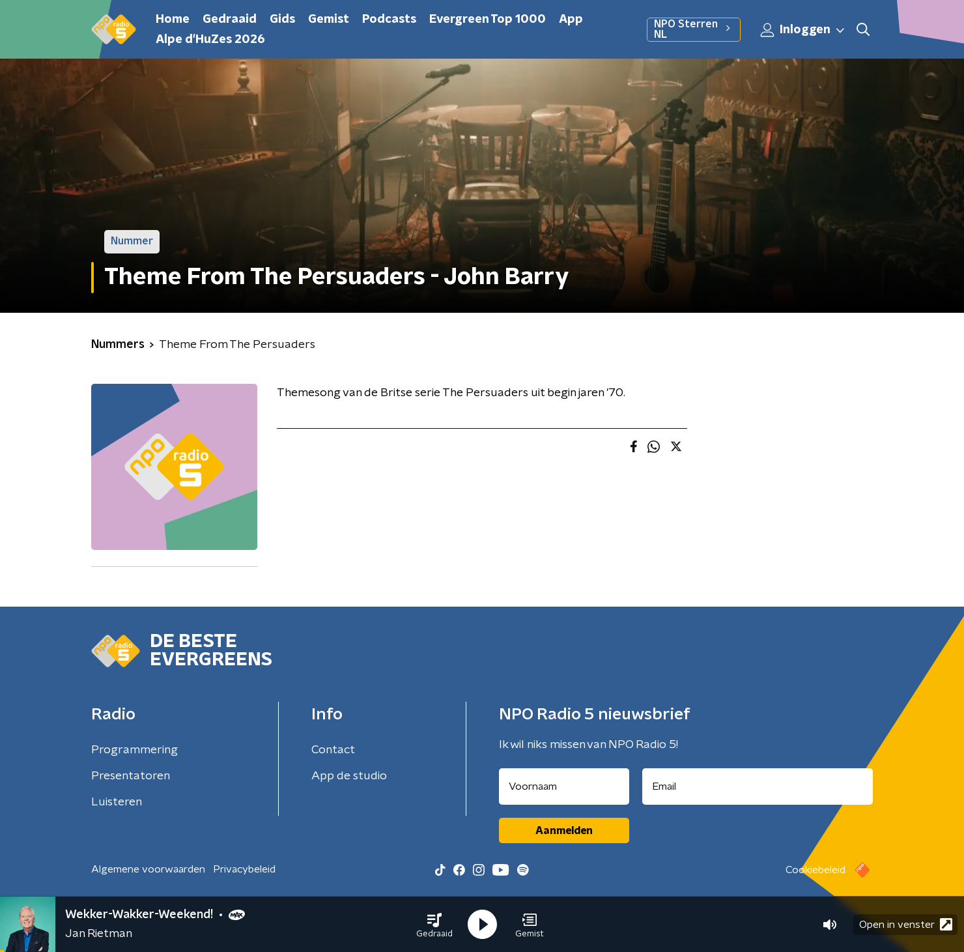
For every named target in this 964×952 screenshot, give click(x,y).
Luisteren (116, 802)
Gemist (328, 19)
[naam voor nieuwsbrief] (564, 786)
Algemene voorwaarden (148, 869)
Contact (333, 750)
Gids (282, 19)
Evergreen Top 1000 (487, 19)
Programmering (134, 750)
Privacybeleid (244, 869)
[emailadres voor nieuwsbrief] (757, 786)
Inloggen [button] (803, 30)
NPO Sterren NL (693, 29)
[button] (434, 924)
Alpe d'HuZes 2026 (210, 40)
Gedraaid (230, 19)
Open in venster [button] (905, 924)
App (571, 19)
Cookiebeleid (815, 870)
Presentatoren (130, 776)
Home (173, 19)
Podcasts (389, 19)
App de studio (349, 776)
